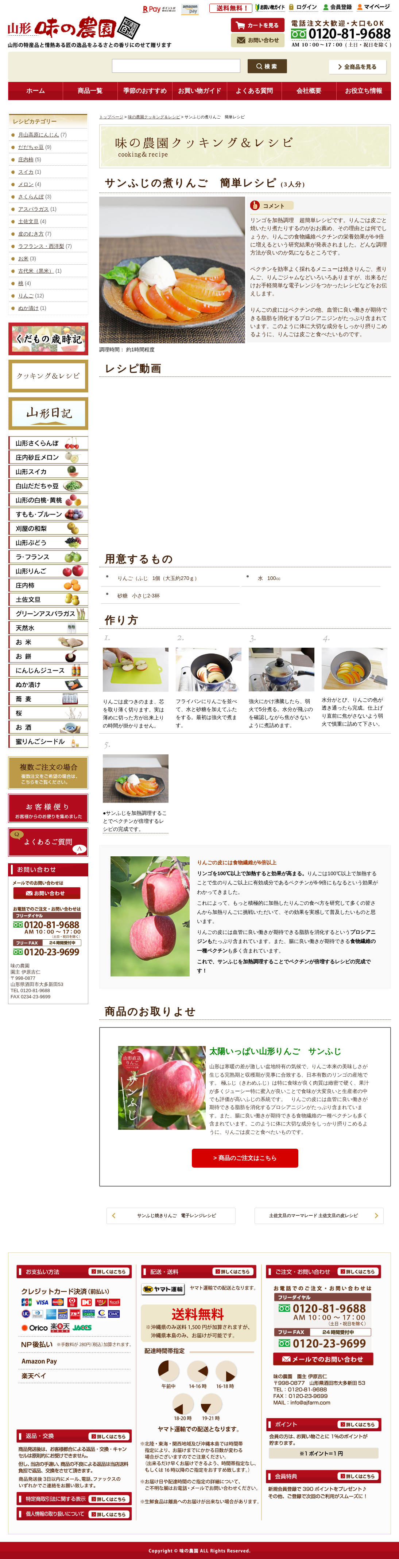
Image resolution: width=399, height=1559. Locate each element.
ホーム (35, 90)
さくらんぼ (31, 197)
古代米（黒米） (36, 271)
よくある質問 (254, 90)
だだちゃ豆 (31, 147)
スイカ (26, 172)
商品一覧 (90, 90)
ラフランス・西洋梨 (41, 246)
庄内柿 (26, 159)
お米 (23, 258)
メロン (26, 184)
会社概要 (309, 90)
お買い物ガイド (199, 90)
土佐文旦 (28, 221)
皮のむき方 (31, 234)
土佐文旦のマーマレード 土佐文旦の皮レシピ (313, 1215)
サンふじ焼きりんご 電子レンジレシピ (176, 1215)
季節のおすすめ (145, 90)
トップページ (111, 117)
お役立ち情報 (363, 90)
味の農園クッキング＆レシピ (154, 117)
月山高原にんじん (38, 135)
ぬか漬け (28, 308)
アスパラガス (33, 209)
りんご (26, 296)
